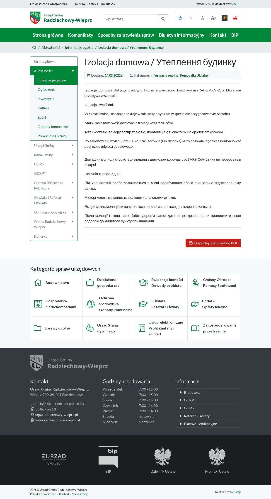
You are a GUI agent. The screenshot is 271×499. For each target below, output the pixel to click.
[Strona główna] (34, 47)
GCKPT (40, 173)
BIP (234, 35)
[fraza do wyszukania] (130, 19)
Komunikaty (80, 35)
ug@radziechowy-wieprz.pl (56, 414)
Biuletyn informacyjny (181, 35)
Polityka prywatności (43, 494)
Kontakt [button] (54, 236)
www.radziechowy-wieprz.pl (57, 420)
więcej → (235, 4)
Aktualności (50, 47)
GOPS (186, 408)
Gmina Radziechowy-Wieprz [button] (54, 224)
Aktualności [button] (54, 71)
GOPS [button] (54, 164)
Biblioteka (190, 392)
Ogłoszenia (47, 89)
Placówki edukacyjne (198, 423)
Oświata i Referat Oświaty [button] (54, 200)
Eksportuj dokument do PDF (213, 243)
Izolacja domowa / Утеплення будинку (131, 47)
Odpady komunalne (53, 126)
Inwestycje (46, 98)
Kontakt (218, 35)
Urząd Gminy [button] (54, 145)
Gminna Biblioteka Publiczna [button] (54, 185)
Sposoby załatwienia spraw (126, 35)
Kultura (43, 108)
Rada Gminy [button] (54, 154)
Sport (42, 117)
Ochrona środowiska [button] (54, 212)
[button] (180, 18)
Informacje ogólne (79, 47)
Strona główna (48, 35)
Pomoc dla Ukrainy (52, 136)
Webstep (235, 492)
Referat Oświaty (194, 416)
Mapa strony (80, 494)
